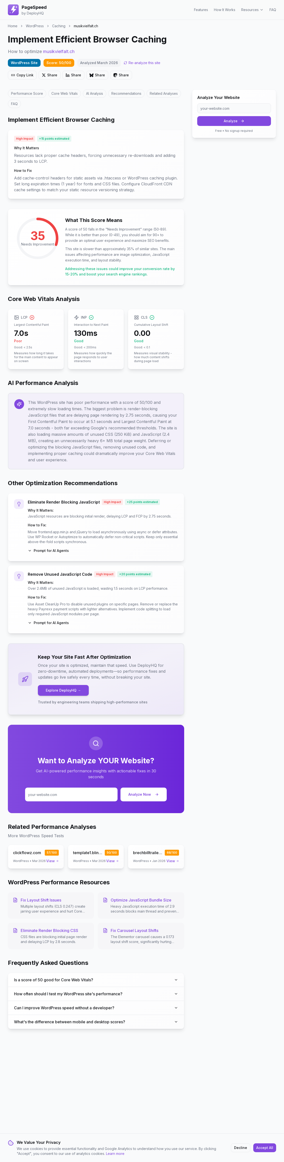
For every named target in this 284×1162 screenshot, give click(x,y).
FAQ (272, 10)
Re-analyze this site (142, 63)
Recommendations (126, 93)
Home (12, 26)
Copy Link (22, 75)
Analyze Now (143, 794)
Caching (58, 26)
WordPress (35, 26)
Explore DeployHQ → (63, 690)
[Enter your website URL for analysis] (71, 794)
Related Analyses (164, 93)
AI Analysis (94, 93)
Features (201, 10)
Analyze (234, 121)
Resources (252, 10)
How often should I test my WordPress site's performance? (96, 993)
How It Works (224, 10)
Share (49, 75)
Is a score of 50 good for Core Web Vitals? (96, 979)
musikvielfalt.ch (59, 51)
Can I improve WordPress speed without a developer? (96, 1007)
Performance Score (27, 93)
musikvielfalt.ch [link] (86, 26)
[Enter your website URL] (234, 108)
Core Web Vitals (64, 93)
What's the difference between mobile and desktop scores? (96, 1021)
